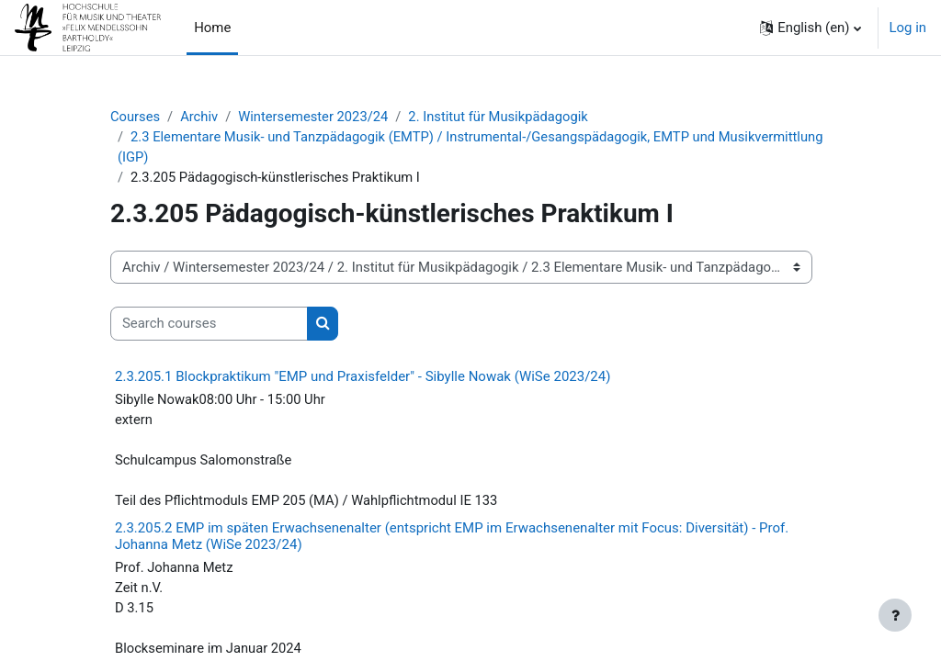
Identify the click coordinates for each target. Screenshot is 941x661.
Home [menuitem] (212, 27)
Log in (908, 27)
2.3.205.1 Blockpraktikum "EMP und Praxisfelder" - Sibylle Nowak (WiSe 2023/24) (362, 377)
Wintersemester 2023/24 (315, 116)
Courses (135, 116)
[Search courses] (209, 324)
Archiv (200, 116)
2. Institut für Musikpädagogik (503, 116)
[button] (810, 27)
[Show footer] (895, 615)
